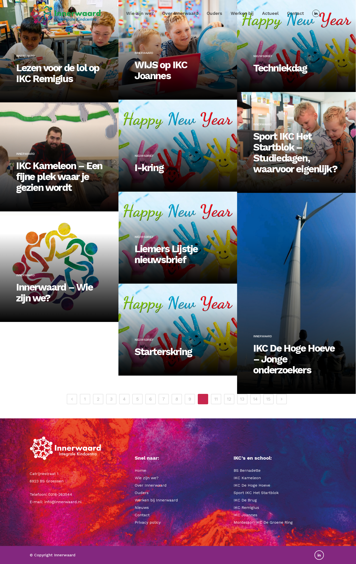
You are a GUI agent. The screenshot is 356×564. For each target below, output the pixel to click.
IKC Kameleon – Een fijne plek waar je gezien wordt (59, 175)
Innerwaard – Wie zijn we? (54, 291)
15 (268, 399)
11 (216, 399)
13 (242, 399)
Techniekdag (280, 61)
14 (255, 399)
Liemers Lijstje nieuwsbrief (166, 247)
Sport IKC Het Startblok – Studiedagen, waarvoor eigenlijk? (295, 151)
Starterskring (163, 349)
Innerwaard (25, 54)
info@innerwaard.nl (63, 501)
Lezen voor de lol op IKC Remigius (57, 71)
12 (229, 399)
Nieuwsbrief (262, 49)
